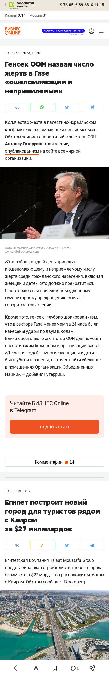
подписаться (54, 426)
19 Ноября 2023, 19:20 (22, 53)
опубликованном (22, 151)
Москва (35, 15)
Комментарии (54, 462)
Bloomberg (74, 581)
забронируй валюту (25, 4)
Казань (11, 15)
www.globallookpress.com (22, 251)
